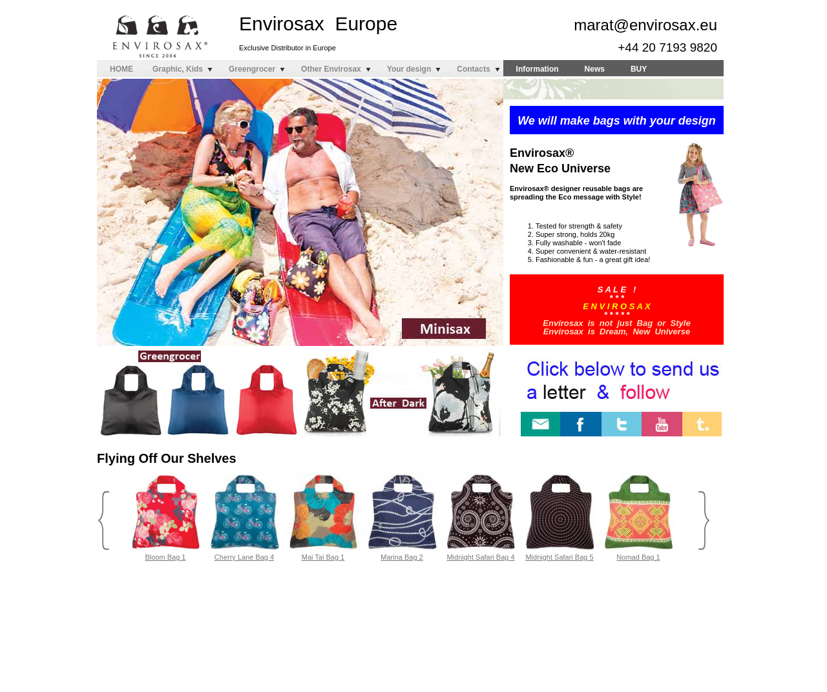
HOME (121, 69)
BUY (639, 69)
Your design (409, 69)
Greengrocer (252, 69)
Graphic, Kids (177, 69)
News (595, 69)
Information (537, 69)
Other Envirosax (331, 69)
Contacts (473, 69)
